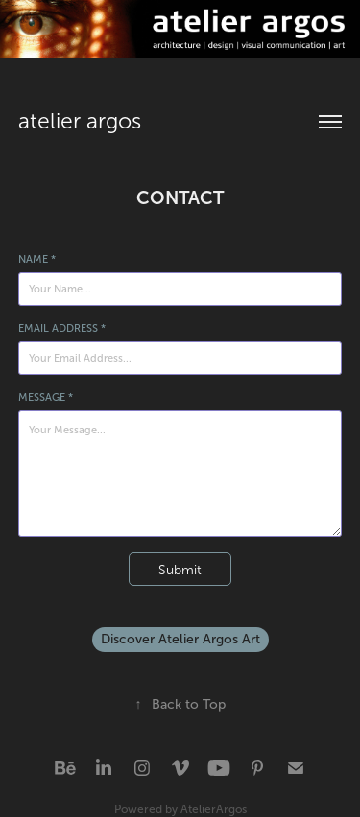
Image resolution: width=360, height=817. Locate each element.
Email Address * (62, 328)
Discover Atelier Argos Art (180, 639)
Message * (45, 397)
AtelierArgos (213, 809)
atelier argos (79, 121)
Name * (37, 259)
